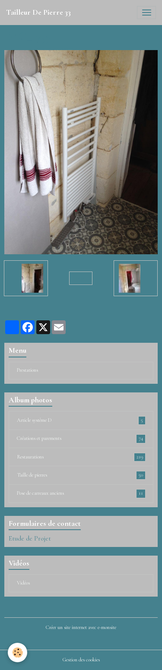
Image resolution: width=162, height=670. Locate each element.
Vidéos (23, 583)
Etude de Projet (30, 538)
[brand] (38, 12)
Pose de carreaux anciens (81, 493)
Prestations (27, 370)
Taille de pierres (81, 475)
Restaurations (81, 457)
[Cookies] (17, 652)
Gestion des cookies (81, 660)
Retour (81, 278)
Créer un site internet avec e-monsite (81, 627)
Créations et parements (81, 438)
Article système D (81, 420)
